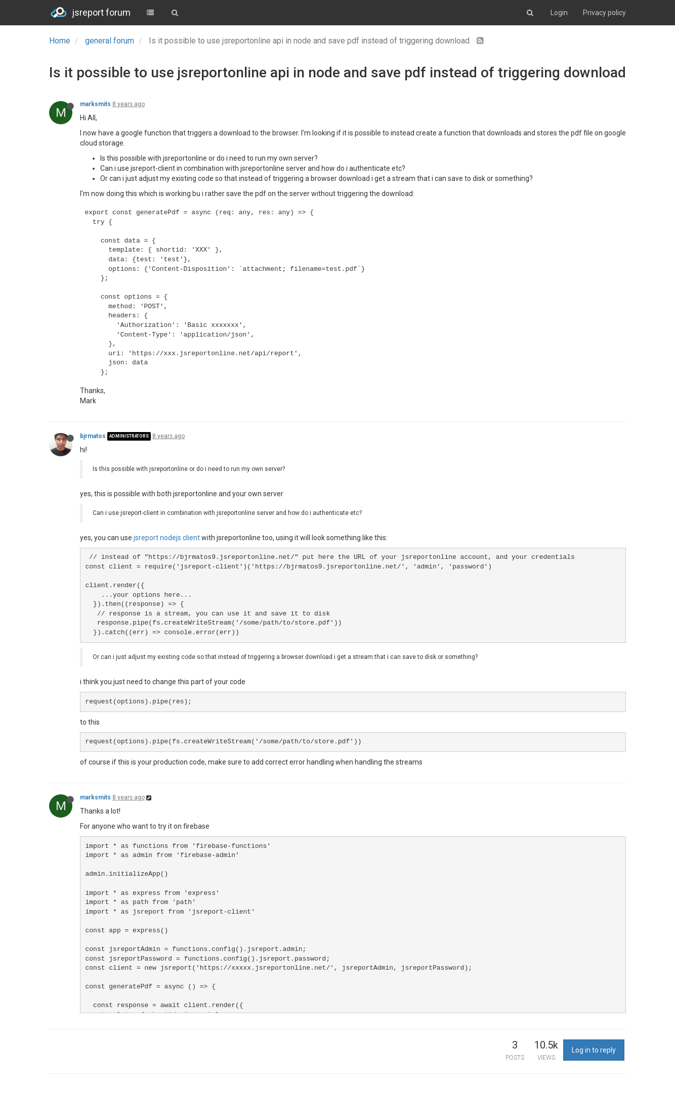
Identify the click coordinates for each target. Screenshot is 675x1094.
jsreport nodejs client (167, 538)
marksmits (95, 104)
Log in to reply (594, 1050)
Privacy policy (604, 13)
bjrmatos (93, 436)
